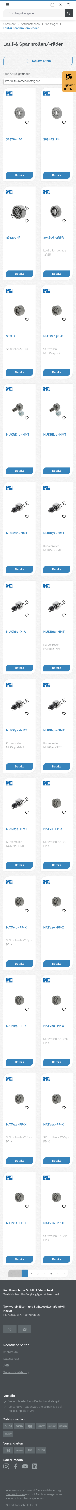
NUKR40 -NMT (54, 730)
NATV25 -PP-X (16, 1026)
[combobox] (34, 13)
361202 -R (13, 237)
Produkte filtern (38, 61)
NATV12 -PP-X (16, 1223)
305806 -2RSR (53, 237)
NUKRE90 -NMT (17, 434)
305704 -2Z (14, 139)
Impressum (10, 1352)
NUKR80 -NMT (16, 533)
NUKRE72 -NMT (54, 434)
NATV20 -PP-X (53, 1026)
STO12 (10, 336)
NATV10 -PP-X (53, 1223)
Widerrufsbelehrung (16, 1372)
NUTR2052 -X (53, 336)
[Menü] (7, 4)
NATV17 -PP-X (16, 1124)
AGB (6, 1365)
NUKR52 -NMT (16, 730)
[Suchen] (69, 13)
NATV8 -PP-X (52, 829)
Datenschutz (11, 1358)
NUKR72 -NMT (53, 533)
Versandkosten (15, 1494)
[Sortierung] (38, 81)
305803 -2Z (51, 139)
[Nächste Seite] (57, 1273)
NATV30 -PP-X (53, 927)
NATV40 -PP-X (16, 927)
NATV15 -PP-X (53, 1124)
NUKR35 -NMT (16, 829)
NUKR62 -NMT (54, 631)
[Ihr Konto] (60, 4)
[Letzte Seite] (64, 1273)
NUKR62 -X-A (16, 631)
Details (19, 175)
